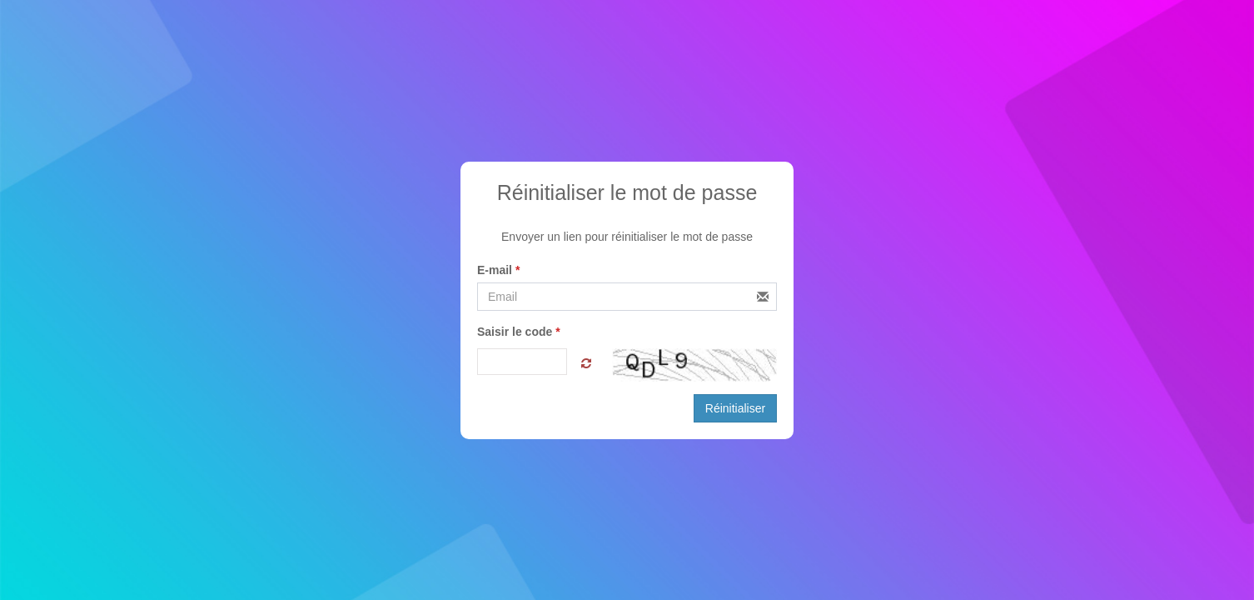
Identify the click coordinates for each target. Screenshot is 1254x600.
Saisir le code (518, 331)
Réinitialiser (735, 408)
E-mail (498, 270)
